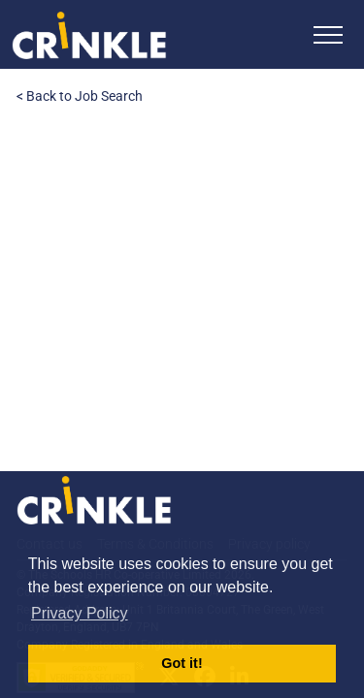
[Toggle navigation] (328, 34)
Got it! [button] (181, 663)
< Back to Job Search (80, 96)
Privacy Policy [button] (79, 613)
